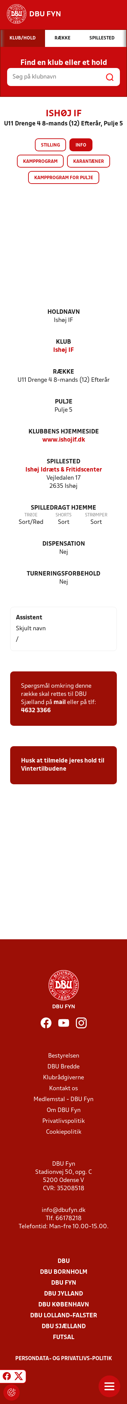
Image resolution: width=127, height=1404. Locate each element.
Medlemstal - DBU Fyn (63, 1099)
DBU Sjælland (64, 1327)
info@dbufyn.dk (63, 1210)
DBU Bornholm (63, 1272)
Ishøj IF (63, 350)
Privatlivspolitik (63, 1121)
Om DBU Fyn (64, 1110)
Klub (63, 342)
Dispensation (63, 544)
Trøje (31, 515)
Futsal (63, 1337)
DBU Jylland (63, 1294)
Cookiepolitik (63, 1132)
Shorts (63, 515)
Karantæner (88, 161)
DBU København (63, 1305)
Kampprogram (40, 161)
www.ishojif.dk (63, 440)
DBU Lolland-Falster (63, 1316)
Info (81, 145)
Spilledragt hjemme (63, 508)
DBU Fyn (63, 1283)
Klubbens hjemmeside (63, 432)
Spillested (63, 462)
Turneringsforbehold (63, 574)
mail (60, 702)
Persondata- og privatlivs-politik (63, 1358)
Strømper (96, 515)
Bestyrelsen (63, 1056)
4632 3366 (36, 711)
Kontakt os (63, 1089)
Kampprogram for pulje (63, 178)
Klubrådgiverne (63, 1078)
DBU (64, 1261)
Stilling (50, 145)
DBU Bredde (63, 1067)
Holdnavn (63, 312)
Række (63, 372)
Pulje (63, 402)
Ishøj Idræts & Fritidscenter (63, 470)
